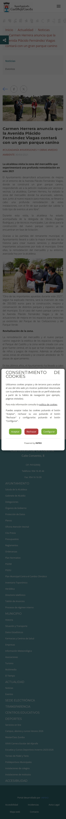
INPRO (38, 443)
